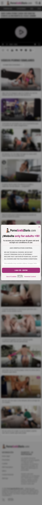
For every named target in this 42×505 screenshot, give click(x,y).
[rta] (20, 277)
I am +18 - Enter (21, 270)
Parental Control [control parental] (30, 277)
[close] (39, 227)
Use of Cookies (11, 277)
